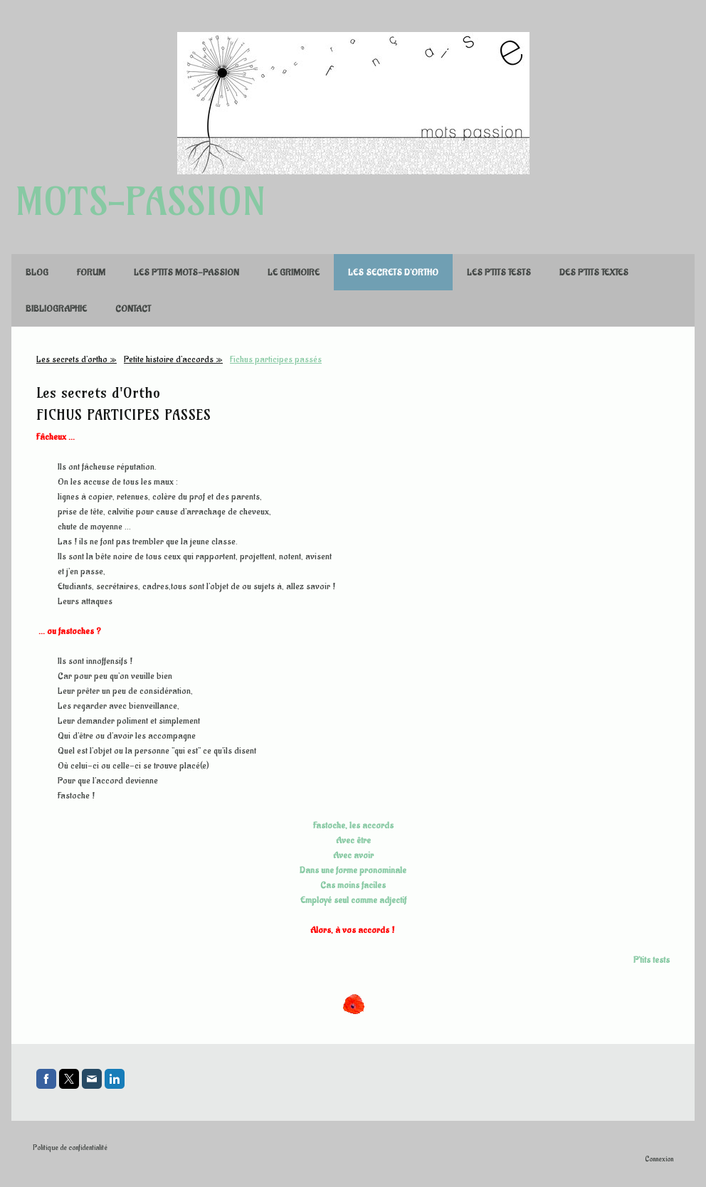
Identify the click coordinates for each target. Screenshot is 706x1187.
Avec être (353, 840)
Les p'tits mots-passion (186, 272)
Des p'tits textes (593, 272)
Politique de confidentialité (70, 1148)
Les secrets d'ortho (393, 272)
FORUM (91, 272)
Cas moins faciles (353, 885)
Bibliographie (56, 308)
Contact (133, 308)
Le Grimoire (294, 272)
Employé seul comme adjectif (353, 900)
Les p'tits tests (499, 272)
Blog (37, 272)
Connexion (659, 1159)
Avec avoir (353, 855)
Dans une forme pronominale (353, 870)
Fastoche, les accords (353, 825)
